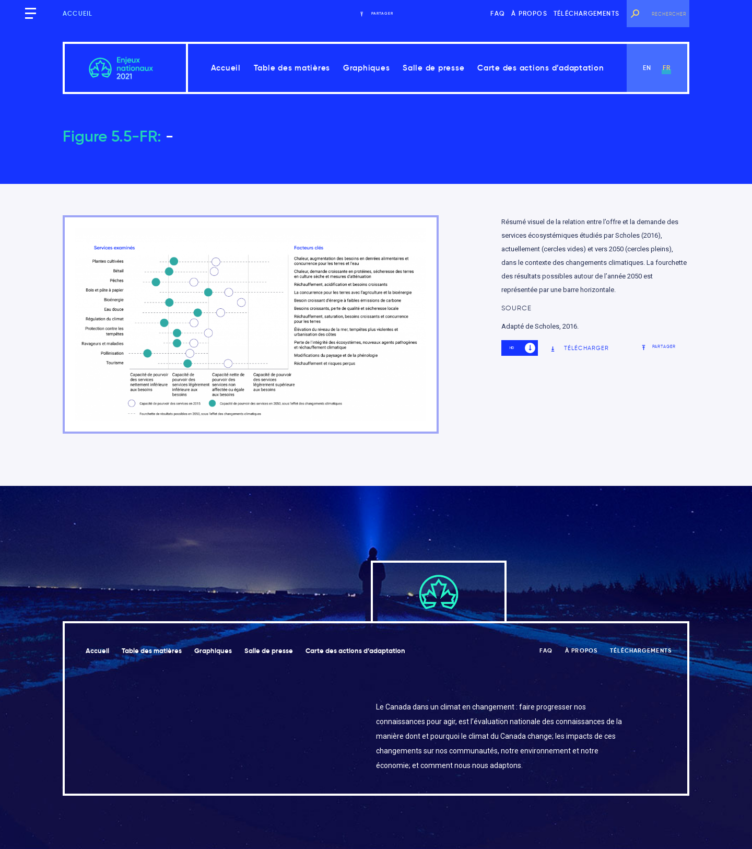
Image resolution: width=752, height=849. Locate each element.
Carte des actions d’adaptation (540, 68)
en (647, 68)
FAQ (497, 13)
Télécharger (579, 348)
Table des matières (292, 68)
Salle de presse (433, 68)
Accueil (77, 13)
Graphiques (366, 68)
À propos (529, 13)
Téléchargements (586, 13)
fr (667, 68)
